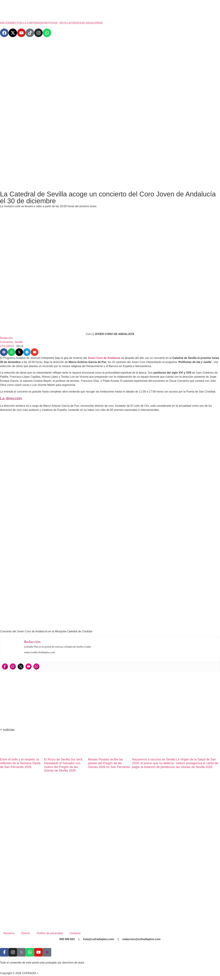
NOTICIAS (51, 23)
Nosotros (8, 933)
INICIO (4, 23)
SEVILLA (64, 23)
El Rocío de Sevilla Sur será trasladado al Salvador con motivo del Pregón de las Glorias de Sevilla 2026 (63, 765)
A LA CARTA (28, 23)
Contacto (75, 933)
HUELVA (84, 23)
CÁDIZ (74, 23)
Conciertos (6, 342)
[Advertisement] (110, 161)
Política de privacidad (50, 933)
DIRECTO (14, 23)
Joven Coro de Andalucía (104, 357)
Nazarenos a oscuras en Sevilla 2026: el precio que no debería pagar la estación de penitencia (153, 763)
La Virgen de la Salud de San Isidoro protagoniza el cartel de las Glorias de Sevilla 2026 (197, 763)
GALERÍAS (96, 23)
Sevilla (19, 342)
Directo (25, 933)
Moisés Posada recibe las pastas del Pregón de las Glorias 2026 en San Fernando (109, 763)
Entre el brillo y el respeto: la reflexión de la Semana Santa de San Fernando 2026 (20, 763)
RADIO (40, 23)
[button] (52, 23)
